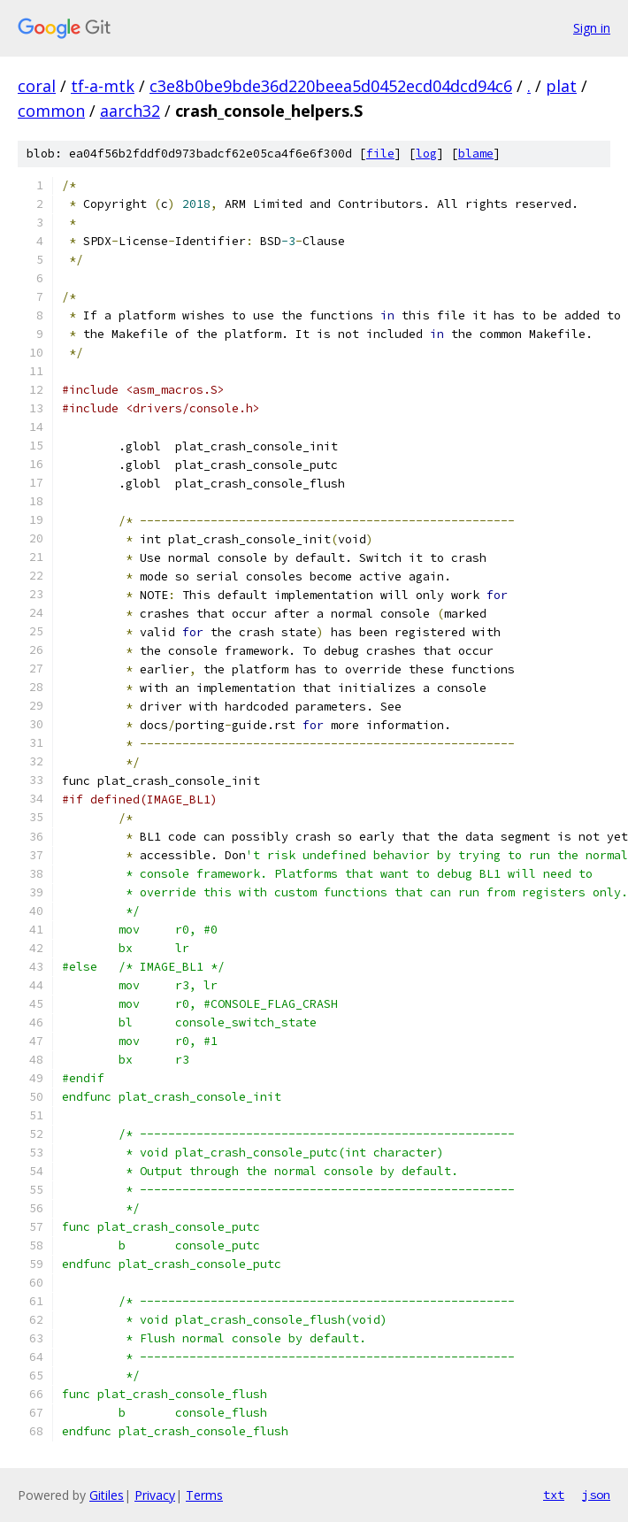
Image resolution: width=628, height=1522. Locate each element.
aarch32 (130, 110)
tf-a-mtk (102, 85)
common (51, 110)
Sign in (591, 27)
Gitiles (106, 1495)
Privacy (154, 1495)
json (596, 1495)
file (380, 153)
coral (37, 85)
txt (553, 1495)
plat (561, 85)
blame (476, 153)
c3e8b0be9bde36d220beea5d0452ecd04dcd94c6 (330, 85)
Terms (204, 1495)
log (426, 153)
